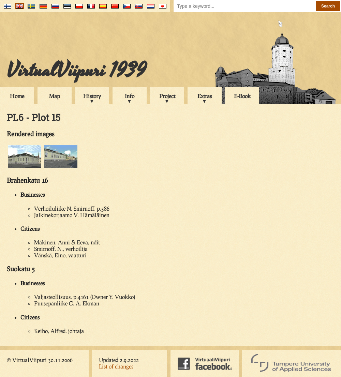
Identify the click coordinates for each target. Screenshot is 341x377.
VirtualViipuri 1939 (76, 71)
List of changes (116, 366)
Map (54, 96)
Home (17, 96)
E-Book (242, 96)
